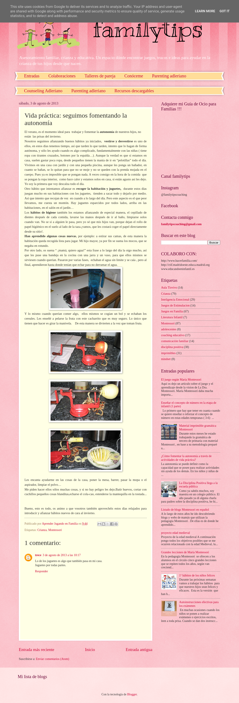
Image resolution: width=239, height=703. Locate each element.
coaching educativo (173, 335)
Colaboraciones (62, 75)
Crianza (42, 530)
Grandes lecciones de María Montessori (185, 552)
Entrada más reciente (36, 649)
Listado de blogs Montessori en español (185, 509)
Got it (225, 11)
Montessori (55, 530)
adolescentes (168, 329)
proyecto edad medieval (175, 532)
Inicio (90, 649)
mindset (166, 359)
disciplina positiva (172, 347)
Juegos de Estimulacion (175, 305)
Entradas (31, 75)
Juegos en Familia (172, 311)
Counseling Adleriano (43, 90)
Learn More (205, 11)
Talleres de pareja (99, 75)
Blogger (132, 694)
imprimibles (168, 353)
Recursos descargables (134, 90)
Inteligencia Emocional (175, 299)
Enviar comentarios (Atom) (52, 659)
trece (38, 555)
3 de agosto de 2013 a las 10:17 (62, 555)
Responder (41, 571)
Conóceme (133, 75)
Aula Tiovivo (169, 287)
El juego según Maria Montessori (181, 379)
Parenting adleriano (169, 75)
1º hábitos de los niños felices (197, 575)
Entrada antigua (139, 649)
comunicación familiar (174, 341)
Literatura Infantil (172, 317)
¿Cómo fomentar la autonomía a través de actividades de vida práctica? (186, 457)
